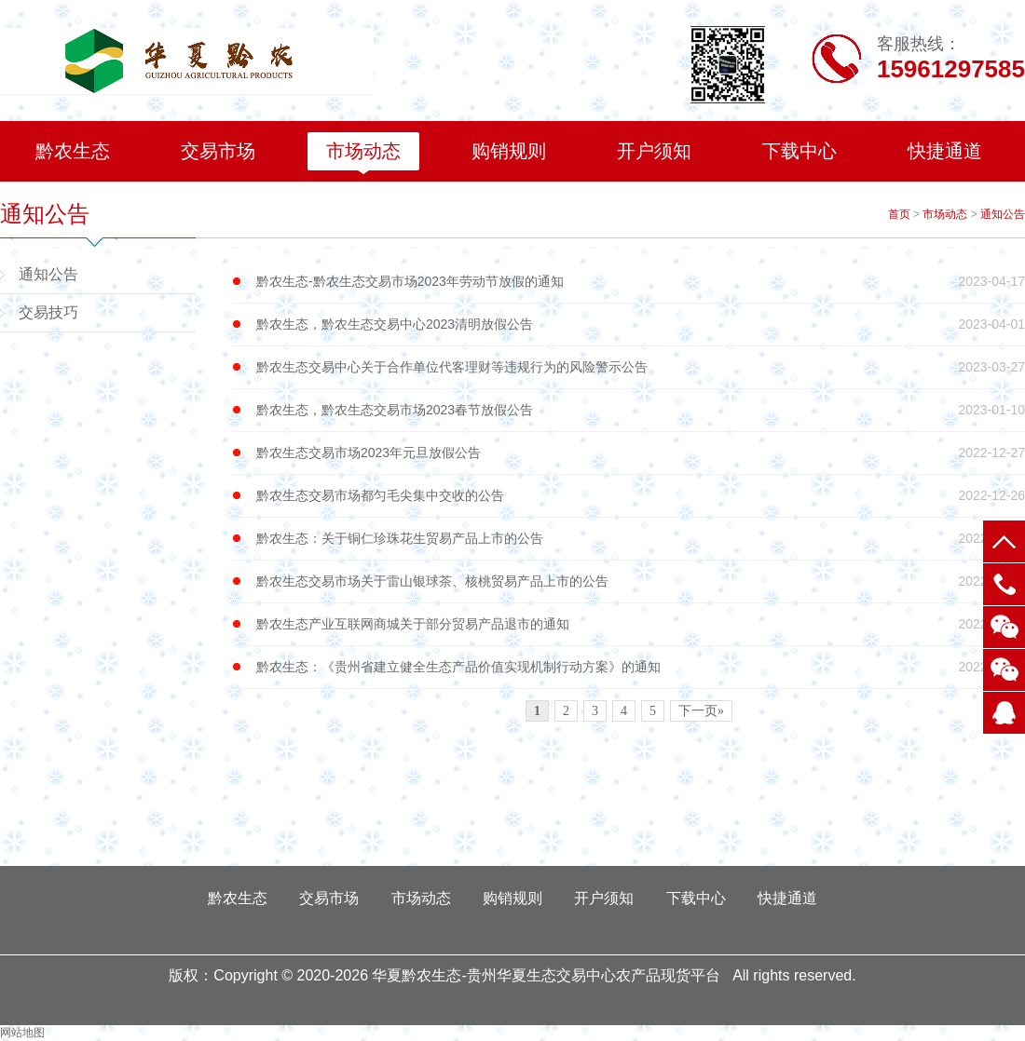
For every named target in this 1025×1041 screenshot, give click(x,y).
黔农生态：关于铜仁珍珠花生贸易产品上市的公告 (640, 539)
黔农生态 (72, 151)
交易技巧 (48, 312)
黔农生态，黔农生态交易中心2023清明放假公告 (640, 324)
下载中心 (799, 151)
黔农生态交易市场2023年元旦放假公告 (640, 453)
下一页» (701, 711)
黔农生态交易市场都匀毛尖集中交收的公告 (640, 496)
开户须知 (654, 151)
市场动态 (363, 151)
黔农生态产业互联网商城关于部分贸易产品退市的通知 (640, 624)
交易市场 (218, 151)
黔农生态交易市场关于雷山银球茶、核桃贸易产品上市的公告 (640, 581)
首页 (899, 214)
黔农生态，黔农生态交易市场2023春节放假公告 (640, 410)
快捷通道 (945, 151)
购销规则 (509, 151)
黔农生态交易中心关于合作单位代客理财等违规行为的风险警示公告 (640, 367)
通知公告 (1002, 214)
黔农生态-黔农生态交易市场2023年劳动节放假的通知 (640, 282)
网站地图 (22, 1032)
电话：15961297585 (1004, 584)
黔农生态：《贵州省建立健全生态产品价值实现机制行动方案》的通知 (640, 667)
